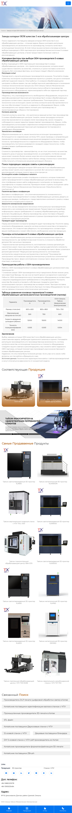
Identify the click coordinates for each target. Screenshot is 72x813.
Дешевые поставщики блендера (51, 733)
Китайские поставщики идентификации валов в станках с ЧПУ (35, 706)
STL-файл (8, 720)
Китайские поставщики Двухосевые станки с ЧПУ (28, 726)
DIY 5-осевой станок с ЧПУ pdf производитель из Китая (31, 740)
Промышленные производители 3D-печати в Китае (29, 713)
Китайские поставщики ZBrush (19, 753)
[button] (66, 390)
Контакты (63, 809)
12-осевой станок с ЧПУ (15, 733)
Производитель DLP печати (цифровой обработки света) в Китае (36, 700)
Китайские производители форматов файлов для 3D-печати (33, 746)
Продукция (27, 809)
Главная (3, 30)
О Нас (45, 809)
